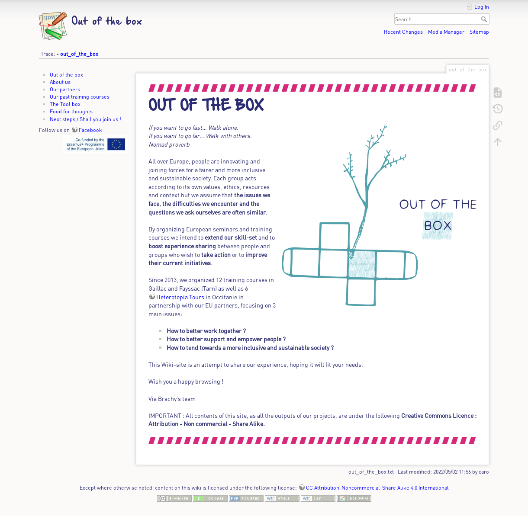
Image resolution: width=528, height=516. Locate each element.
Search (485, 19)
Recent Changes (403, 31)
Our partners (65, 89)
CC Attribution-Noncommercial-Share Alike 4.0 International (377, 487)
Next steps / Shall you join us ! (85, 118)
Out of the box (66, 74)
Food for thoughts (71, 111)
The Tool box (65, 103)
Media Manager (446, 31)
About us (60, 81)
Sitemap (479, 31)
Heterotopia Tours (180, 297)
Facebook (90, 129)
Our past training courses (79, 96)
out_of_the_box (79, 53)
